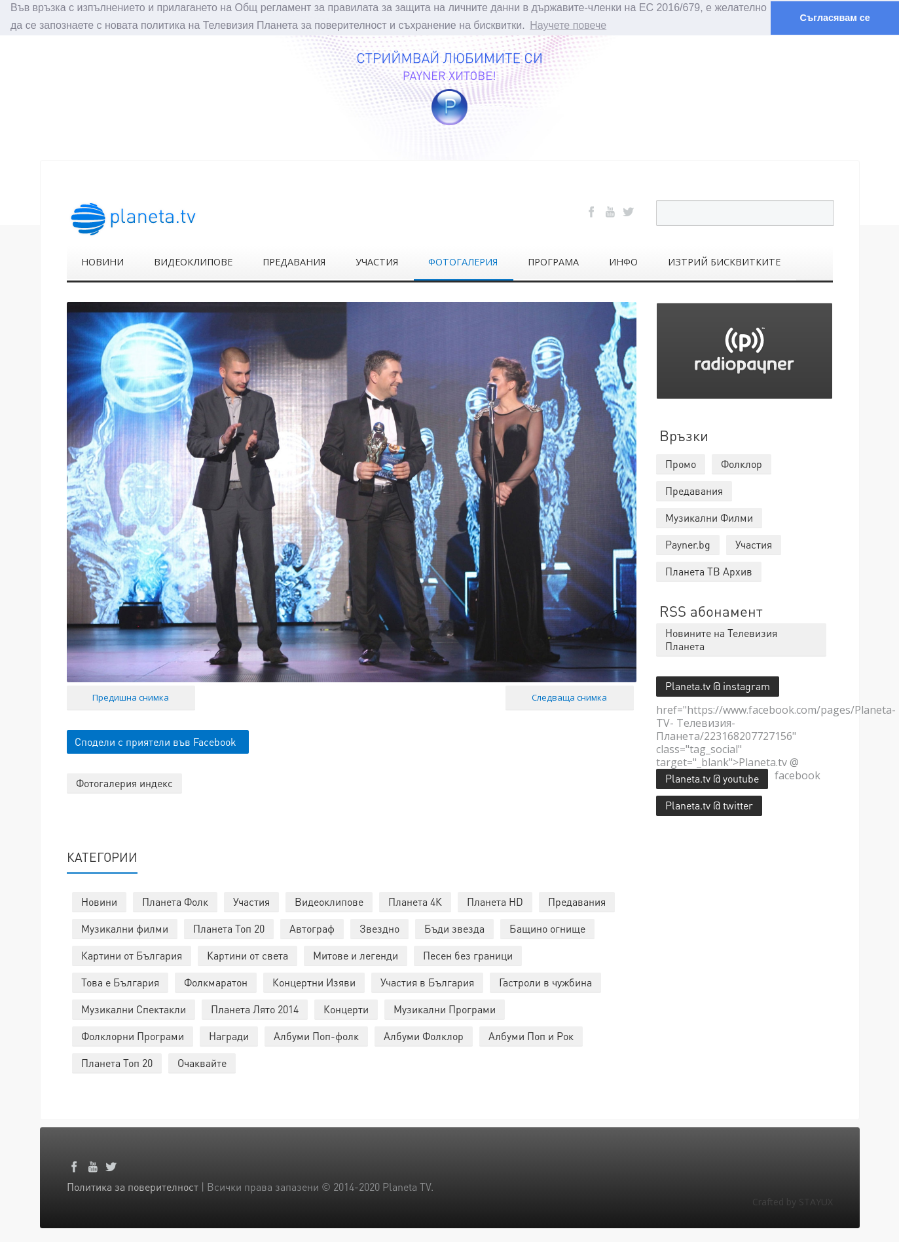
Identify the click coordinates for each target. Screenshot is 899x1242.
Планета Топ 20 (229, 928)
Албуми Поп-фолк (316, 1035)
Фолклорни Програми (132, 1035)
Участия (251, 901)
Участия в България (427, 981)
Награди (229, 1035)
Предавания (577, 901)
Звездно (379, 928)
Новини (99, 901)
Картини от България (131, 954)
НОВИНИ (102, 261)
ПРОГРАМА (553, 261)
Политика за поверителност (132, 1186)
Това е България (120, 981)
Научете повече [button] (568, 25)
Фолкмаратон (216, 981)
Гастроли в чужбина (545, 981)
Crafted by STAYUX (792, 1201)
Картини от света (247, 954)
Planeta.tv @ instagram (717, 685)
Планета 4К (415, 901)
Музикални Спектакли (133, 1008)
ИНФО (623, 261)
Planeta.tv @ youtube (712, 778)
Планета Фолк (175, 901)
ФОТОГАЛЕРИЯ (463, 261)
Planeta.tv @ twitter (709, 804)
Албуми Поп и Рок (531, 1035)
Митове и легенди (355, 954)
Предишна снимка (130, 697)
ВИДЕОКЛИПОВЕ (193, 261)
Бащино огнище (547, 928)
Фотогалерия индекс (124, 783)
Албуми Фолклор (424, 1035)
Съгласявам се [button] (834, 17)
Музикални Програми (445, 1008)
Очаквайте (202, 1062)
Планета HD (495, 901)
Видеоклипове (329, 901)
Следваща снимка (569, 697)
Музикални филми (124, 928)
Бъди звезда (454, 928)
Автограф (312, 928)
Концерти (346, 1008)
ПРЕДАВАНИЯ (294, 261)
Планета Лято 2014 (255, 1008)
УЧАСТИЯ (377, 261)
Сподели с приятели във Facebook (155, 741)
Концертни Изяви (314, 981)
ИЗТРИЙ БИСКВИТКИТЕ (724, 261)
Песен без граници (468, 954)
